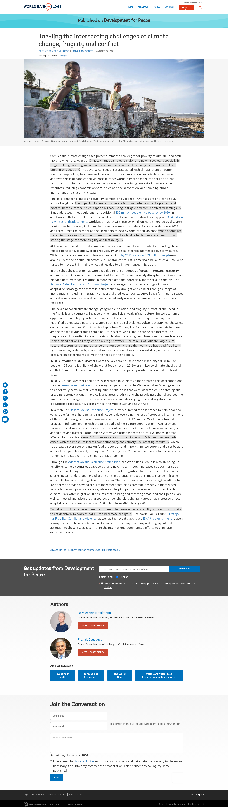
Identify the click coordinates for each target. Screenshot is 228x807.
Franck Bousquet (82, 51)
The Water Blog (120, 675)
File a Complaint (197, 794)
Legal (26, 794)
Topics (156, 7)
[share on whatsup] (5, 411)
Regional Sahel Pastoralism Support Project (80, 284)
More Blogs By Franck (93, 652)
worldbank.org (193, 2)
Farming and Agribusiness (91, 675)
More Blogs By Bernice (93, 625)
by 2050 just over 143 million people (145, 255)
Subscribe (184, 569)
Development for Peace (127, 20)
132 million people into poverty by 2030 (143, 212)
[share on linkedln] (5, 404)
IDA (57, 804)
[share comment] (5, 419)
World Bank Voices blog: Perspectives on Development (159, 675)
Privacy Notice (84, 761)
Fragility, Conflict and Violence (84, 550)
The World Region (111, 550)
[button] (200, 7)
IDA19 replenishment (157, 518)
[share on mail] (5, 385)
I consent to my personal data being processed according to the (149, 585)
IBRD (51, 804)
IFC (63, 804)
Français (64, 55)
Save (56, 778)
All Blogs (143, 7)
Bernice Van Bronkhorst (54, 51)
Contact (169, 7)
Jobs (71, 794)
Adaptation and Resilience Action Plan (94, 462)
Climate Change (58, 550)
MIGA (70, 804)
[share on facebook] (5, 391)
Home (130, 7)
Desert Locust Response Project (92, 410)
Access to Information (56, 794)
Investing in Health (62, 675)
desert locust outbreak (76, 385)
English (54, 55)
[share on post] (5, 398)
